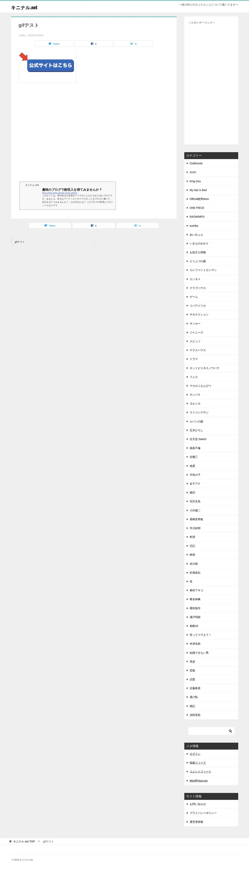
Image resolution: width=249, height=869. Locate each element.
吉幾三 (194, 456)
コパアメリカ (198, 305)
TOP (24, 841)
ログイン (195, 753)
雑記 (192, 706)
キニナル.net (27, 6)
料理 (192, 537)
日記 (192, 545)
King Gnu (195, 181)
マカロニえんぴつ (200, 385)
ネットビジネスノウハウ (204, 368)
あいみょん (196, 234)
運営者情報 (196, 821)
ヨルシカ (195, 403)
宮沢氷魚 (195, 501)
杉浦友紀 (195, 572)
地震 (192, 465)
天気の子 (195, 474)
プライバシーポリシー (203, 812)
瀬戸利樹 (195, 617)
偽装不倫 (195, 448)
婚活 (192, 492)
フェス (194, 376)
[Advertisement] (94, 136)
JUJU (193, 172)
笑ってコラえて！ (200, 634)
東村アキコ (196, 590)
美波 (192, 661)
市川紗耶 (195, 528)
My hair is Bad (198, 190)
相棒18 (194, 625)
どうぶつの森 (198, 261)
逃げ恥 (194, 697)
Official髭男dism (199, 198)
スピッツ (195, 341)
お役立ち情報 (198, 252)
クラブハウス (198, 287)
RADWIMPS (197, 216)
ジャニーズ (196, 332)
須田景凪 (195, 714)
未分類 (194, 563)
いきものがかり (199, 243)
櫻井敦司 (195, 608)
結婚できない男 (199, 652)
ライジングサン (199, 412)
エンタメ (195, 279)
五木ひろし (196, 430)
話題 (192, 679)
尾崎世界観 (196, 519)
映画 (192, 554)
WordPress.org (199, 780)
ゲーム (194, 296)
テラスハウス (198, 350)
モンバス (195, 394)
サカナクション (199, 314)
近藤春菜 (195, 688)
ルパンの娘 (196, 421)
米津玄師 (195, 643)
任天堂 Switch (198, 439)
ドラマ (194, 359)
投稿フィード (198, 762)
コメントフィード (200, 771)
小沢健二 (195, 510)
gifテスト (20, 242)
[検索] (211, 731)
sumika (194, 225)
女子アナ (195, 483)
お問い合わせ (198, 804)
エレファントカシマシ (203, 270)
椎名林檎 (195, 599)
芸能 (192, 670)
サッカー (195, 323)
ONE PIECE (197, 207)
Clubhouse (196, 163)
